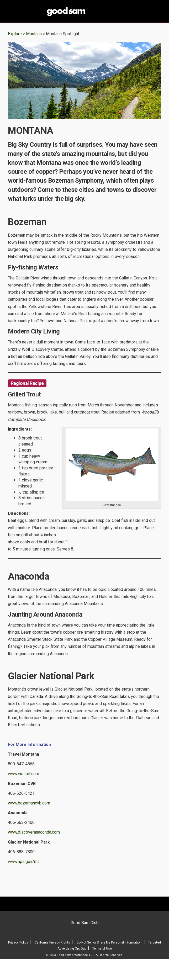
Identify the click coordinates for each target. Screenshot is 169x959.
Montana (34, 33)
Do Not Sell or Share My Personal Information (109, 942)
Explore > (16, 33)
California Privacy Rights (52, 942)
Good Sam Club (85, 922)
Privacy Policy (18, 942)
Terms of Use (102, 948)
